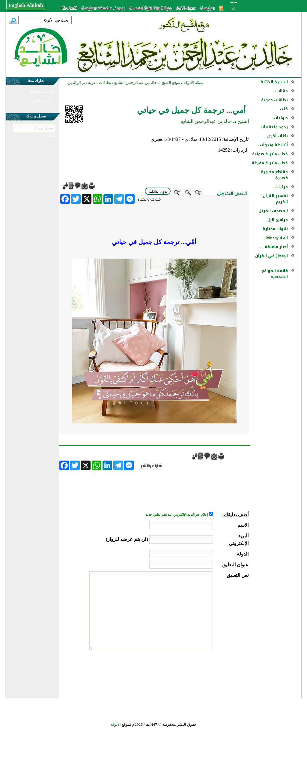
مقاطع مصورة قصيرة (274, 175)
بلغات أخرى (277, 136)
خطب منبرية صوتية (270, 154)
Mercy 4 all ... (274, 238)
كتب (284, 109)
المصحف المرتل (273, 211)
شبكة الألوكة (193, 82)
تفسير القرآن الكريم (275, 199)
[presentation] (203, 672)
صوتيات (281, 118)
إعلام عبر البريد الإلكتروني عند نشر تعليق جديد (177, 514)
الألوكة (115, 724)
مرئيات (281, 187)
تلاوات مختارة (275, 229)
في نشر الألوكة (41, 101)
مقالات (281, 91)
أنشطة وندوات (274, 145)
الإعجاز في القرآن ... (271, 258)
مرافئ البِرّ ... (275, 220)
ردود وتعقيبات (274, 127)
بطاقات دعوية (274, 100)
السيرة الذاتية (274, 82)
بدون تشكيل (158, 191)
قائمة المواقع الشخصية (275, 273)
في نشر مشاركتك (41, 91)
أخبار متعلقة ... (274, 247)
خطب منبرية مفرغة (270, 163)
